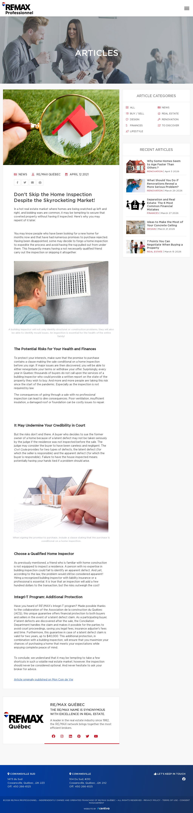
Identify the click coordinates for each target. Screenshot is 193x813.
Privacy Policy (152, 800)
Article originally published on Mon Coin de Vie (43, 679)
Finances (134, 125)
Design (132, 119)
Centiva (103, 808)
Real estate (168, 113)
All (130, 107)
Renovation (168, 119)
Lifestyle (134, 131)
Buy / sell (135, 113)
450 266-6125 (22, 786)
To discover (168, 125)
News (20, 174)
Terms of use (170, 800)
